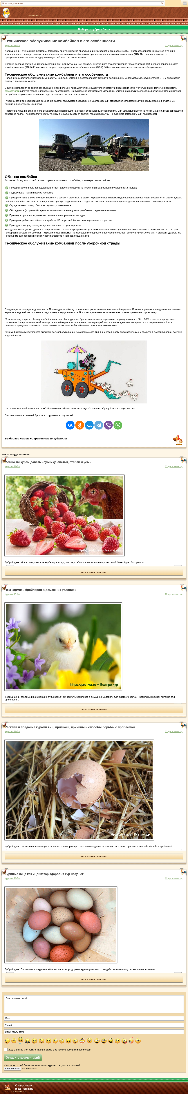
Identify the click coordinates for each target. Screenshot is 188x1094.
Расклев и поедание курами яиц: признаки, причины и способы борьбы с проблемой (70, 727)
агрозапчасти (12, 91)
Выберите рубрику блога (94, 29)
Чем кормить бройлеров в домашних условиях (40, 590)
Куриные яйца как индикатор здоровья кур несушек (44, 874)
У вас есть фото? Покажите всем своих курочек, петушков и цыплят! (42, 1065)
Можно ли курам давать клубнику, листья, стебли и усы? (48, 462)
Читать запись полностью (94, 572)
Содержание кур (174, 45)
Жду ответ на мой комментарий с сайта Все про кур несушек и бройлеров (49, 1049)
